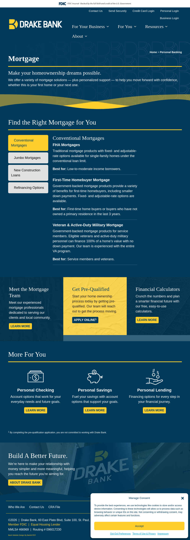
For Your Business (89, 26)
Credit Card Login (143, 10)
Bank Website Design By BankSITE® (22, 535)
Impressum (163, 533)
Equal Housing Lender (45, 524)
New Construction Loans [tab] (25, 172)
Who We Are (16, 507)
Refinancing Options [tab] (27, 188)
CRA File (54, 507)
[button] (182, 498)
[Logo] (35, 24)
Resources (155, 26)
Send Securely (118, 10)
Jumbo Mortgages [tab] (26, 158)
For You (125, 26)
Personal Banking (171, 52)
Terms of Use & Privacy (144, 533)
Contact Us (96, 10)
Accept (139, 526)
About (78, 36)
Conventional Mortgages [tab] (22, 142)
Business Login (169, 18)
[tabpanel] (117, 201)
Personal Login (169, 10)
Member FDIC (17, 524)
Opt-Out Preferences (120, 533)
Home (153, 52)
